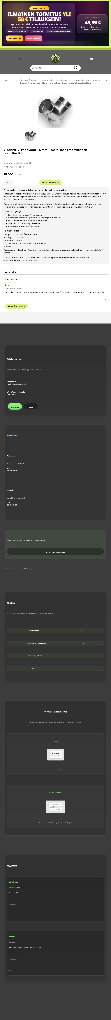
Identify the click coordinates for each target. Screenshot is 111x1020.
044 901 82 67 (12, 395)
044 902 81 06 (12, 505)
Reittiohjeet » (13, 905)
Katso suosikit (33, 38)
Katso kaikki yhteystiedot (55, 552)
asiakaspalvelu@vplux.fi (16, 384)
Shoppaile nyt (15, 38)
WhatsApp (15, 407)
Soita (31, 407)
